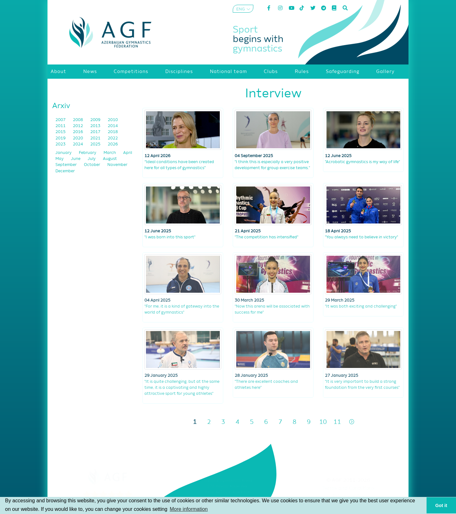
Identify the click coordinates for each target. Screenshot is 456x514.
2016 (78, 132)
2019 (60, 138)
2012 (78, 126)
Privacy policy (348, 496)
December (65, 171)
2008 (78, 120)
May (60, 159)
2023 (60, 144)
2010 (113, 120)
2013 (95, 126)
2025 (95, 144)
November (117, 165)
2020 (78, 138)
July (92, 159)
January (64, 153)
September (66, 165)
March (110, 153)
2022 (113, 138)
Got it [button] (441, 505)
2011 (60, 126)
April (127, 153)
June (76, 159)
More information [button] (189, 509)
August (110, 159)
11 (337, 422)
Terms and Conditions (348, 488)
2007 (60, 120)
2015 (60, 132)
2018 (113, 132)
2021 (95, 138)
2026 (113, 144)
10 (323, 422)
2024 (78, 144)
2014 (113, 126)
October (92, 165)
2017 (95, 132)
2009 (95, 120)
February (88, 153)
